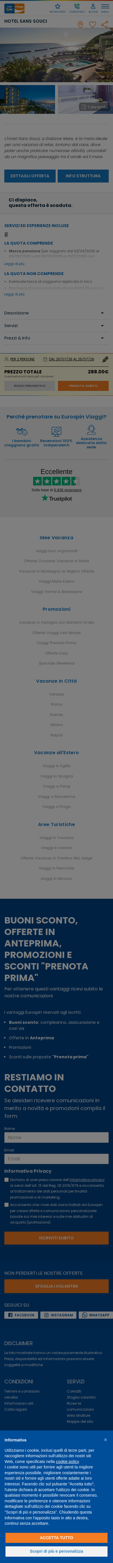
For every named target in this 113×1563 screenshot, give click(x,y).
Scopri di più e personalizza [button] (56, 1551)
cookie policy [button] (67, 1461)
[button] (105, 1439)
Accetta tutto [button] (56, 1537)
